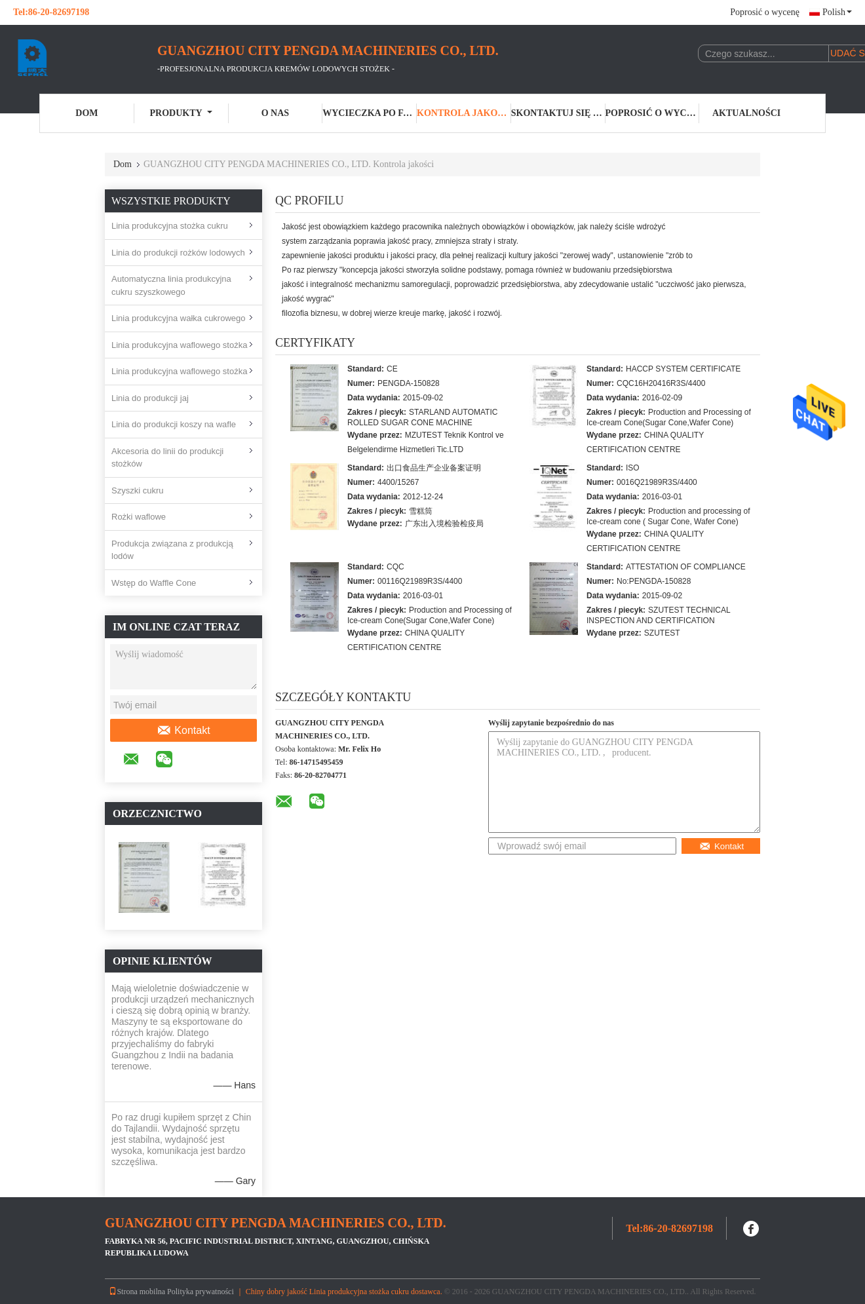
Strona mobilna (137, 1291)
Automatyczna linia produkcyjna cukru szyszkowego (171, 285)
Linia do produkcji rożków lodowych (178, 253)
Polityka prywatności (200, 1291)
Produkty (181, 113)
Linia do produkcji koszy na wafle (173, 424)
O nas (275, 113)
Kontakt (183, 731)
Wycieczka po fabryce (369, 113)
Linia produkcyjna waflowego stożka (179, 345)
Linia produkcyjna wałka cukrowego (178, 318)
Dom (86, 113)
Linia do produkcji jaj (150, 398)
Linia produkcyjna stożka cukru (169, 226)
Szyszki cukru (137, 490)
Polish (837, 12)
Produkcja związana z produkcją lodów (172, 550)
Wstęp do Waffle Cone (153, 583)
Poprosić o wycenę (764, 12)
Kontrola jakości (464, 113)
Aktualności (746, 113)
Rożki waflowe (138, 517)
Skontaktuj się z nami (558, 113)
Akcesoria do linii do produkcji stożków (167, 457)
